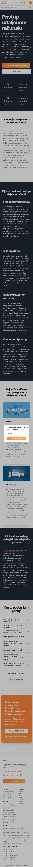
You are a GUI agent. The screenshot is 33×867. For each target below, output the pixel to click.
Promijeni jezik (16, 438)
